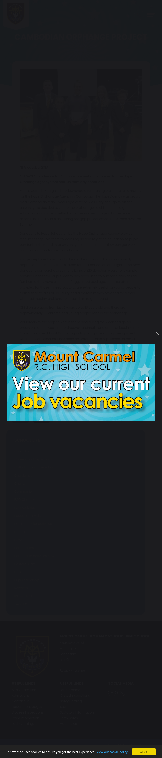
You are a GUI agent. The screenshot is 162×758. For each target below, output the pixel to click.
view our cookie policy (112, 752)
